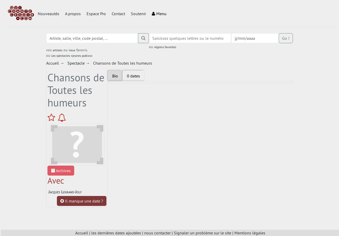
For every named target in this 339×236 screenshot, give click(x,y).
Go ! (285, 38)
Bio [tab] (115, 75)
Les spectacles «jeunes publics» (72, 56)
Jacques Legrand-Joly (65, 191)
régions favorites (165, 47)
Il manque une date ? (81, 201)
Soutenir (138, 13)
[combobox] (190, 38)
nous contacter (157, 232)
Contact (118, 13)
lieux (72, 50)
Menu (159, 13)
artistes (57, 50)
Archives (61, 170)
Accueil (81, 232)
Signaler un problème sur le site (202, 232)
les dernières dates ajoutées (116, 232)
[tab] (133, 75)
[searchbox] (190, 38)
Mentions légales (249, 232)
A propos (73, 13)
